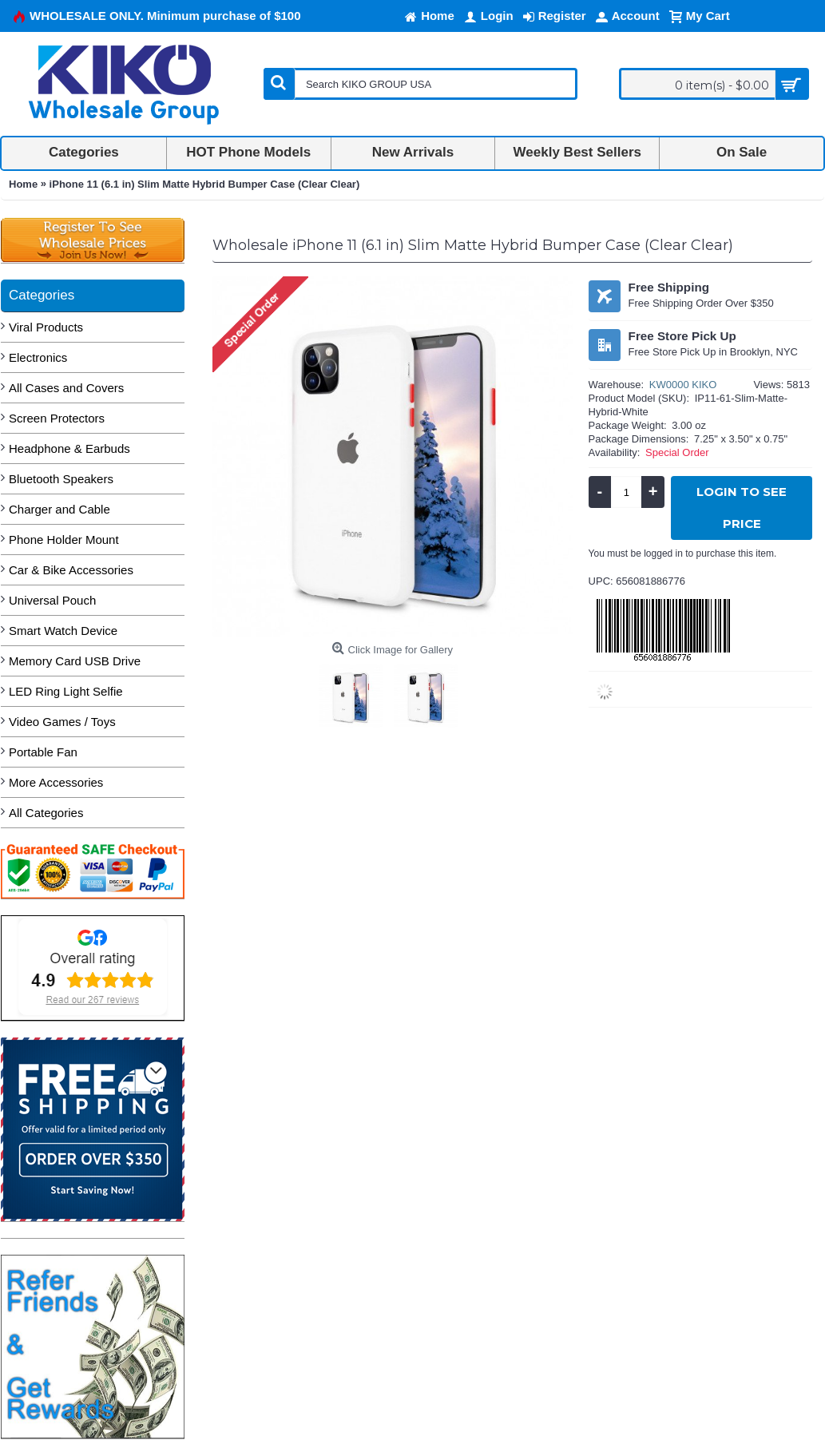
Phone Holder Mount (64, 539)
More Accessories (56, 782)
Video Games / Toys (62, 721)
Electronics (38, 357)
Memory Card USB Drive (75, 661)
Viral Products (46, 327)
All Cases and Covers (66, 388)
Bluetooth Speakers (61, 479)
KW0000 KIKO (683, 385)
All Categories (46, 812)
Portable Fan (43, 752)
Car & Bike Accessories (71, 570)
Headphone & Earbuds (69, 448)
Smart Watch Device (63, 630)
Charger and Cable (59, 509)
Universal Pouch (52, 600)
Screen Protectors (57, 418)
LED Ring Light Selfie (66, 691)
